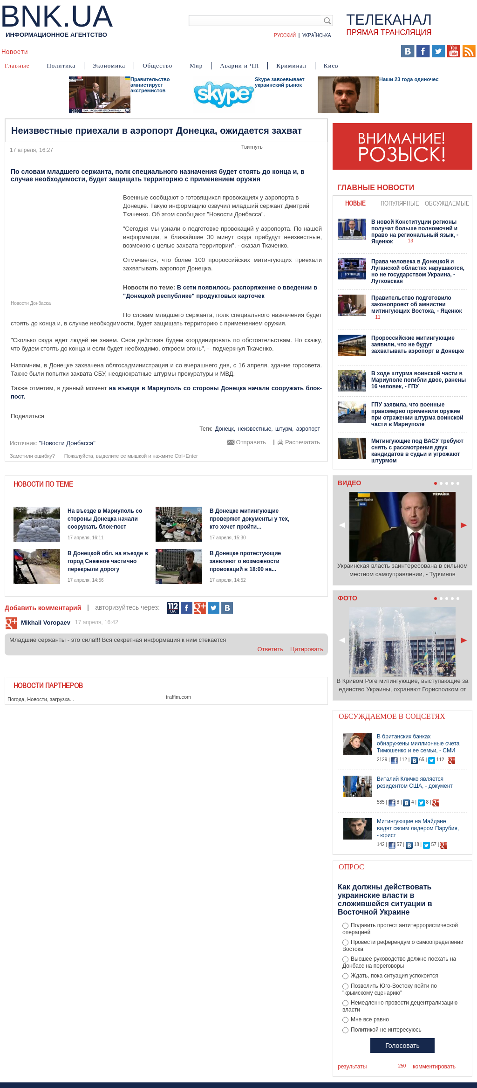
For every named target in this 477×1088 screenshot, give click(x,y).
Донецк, (225, 429)
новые (355, 203)
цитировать (306, 649)
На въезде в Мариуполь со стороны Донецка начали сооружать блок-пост (105, 519)
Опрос (351, 867)
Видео (181, 51)
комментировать (434, 1066)
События (95, 51)
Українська (316, 35)
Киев (331, 65)
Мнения (238, 51)
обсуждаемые (447, 203)
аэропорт (308, 429)
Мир (196, 65)
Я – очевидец (140, 51)
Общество (157, 65)
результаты (352, 1066)
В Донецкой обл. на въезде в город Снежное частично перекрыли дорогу (108, 561)
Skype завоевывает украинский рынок (280, 82)
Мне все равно (370, 1019)
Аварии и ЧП (239, 65)
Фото (209, 51)
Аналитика (54, 51)
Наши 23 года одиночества (413, 79)
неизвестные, (255, 429)
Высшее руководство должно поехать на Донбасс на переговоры (399, 963)
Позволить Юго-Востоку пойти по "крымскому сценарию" (389, 990)
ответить (270, 649)
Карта (268, 51)
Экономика (109, 65)
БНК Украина (308, 51)
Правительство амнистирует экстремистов (150, 84)
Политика (61, 65)
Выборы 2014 (364, 51)
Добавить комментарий (43, 608)
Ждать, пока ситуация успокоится (394, 975)
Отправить (251, 442)
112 (173, 608)
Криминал (291, 65)
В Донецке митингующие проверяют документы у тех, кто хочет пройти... (249, 519)
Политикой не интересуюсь (386, 1029)
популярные (400, 203)
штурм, (284, 429)
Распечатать (302, 442)
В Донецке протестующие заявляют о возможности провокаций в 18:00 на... (245, 561)
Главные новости (375, 188)
